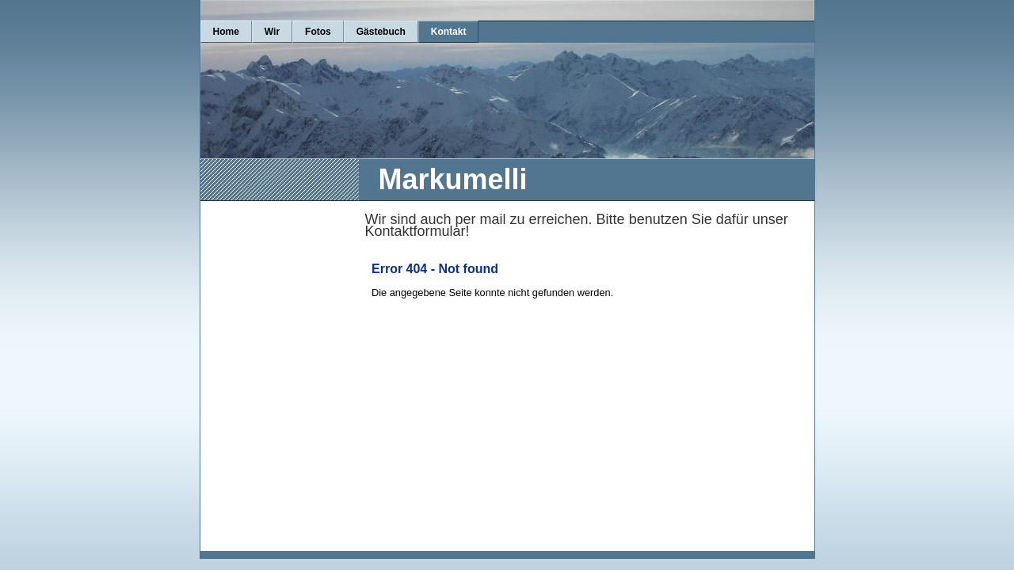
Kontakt (449, 31)
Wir (272, 31)
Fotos (318, 31)
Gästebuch (381, 31)
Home (226, 31)
